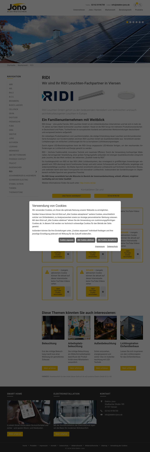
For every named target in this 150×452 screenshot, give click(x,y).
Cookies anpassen (67, 239)
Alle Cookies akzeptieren (107, 239)
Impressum (100, 246)
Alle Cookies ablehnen (85, 239)
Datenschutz (112, 246)
